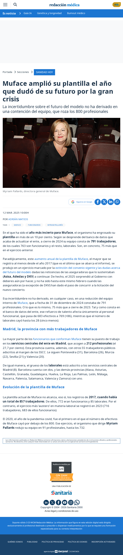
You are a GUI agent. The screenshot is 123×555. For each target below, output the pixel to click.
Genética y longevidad (49, 13)
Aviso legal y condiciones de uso (61, 510)
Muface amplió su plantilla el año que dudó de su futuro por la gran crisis (58, 90)
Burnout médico (76, 13)
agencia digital (49, 551)
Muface (22, 302)
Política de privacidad (52, 541)
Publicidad (31, 541)
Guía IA (28, 13)
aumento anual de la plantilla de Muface (61, 258)
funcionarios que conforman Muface (57, 338)
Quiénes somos (14, 541)
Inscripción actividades (104, 541)
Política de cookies (77, 541)
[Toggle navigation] (5, 4)
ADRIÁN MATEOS (18, 218)
